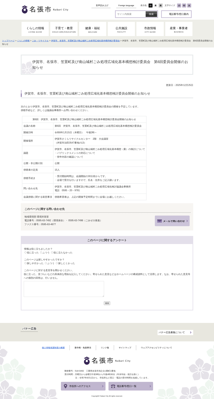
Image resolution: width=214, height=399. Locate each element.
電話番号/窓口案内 (179, 14)
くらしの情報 (44, 40)
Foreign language (126, 5)
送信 (107, 303)
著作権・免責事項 (82, 347)
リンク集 (105, 347)
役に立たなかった (63, 252)
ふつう (46, 252)
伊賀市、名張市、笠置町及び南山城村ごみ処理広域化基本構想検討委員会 (106, 40)
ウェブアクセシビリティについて (156, 347)
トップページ (29, 40)
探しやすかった (35, 263)
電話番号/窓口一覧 (126, 386)
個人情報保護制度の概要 (53, 347)
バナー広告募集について (172, 330)
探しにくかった (66, 263)
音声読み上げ (102, 5)
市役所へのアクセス (80, 386)
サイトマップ (125, 347)
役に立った (33, 252)
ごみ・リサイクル (61, 40)
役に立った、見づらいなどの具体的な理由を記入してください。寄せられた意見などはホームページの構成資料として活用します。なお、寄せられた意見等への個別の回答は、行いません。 (107, 276)
